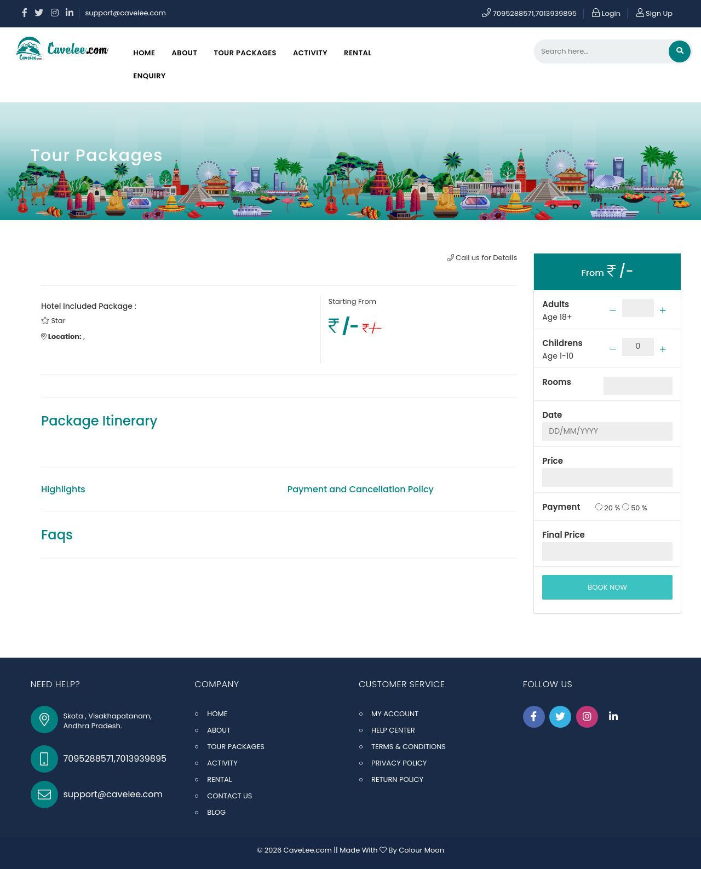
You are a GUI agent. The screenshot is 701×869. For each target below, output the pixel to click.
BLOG (216, 812)
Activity (310, 53)
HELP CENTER (393, 730)
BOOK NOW (607, 587)
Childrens (562, 343)
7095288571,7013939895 (529, 13)
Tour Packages (245, 53)
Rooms (556, 382)
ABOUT (219, 730)
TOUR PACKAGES (236, 746)
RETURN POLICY (397, 779)
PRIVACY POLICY (399, 763)
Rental (358, 53)
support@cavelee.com (125, 13)
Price (552, 461)
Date (552, 415)
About (184, 53)
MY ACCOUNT (394, 714)
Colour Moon (421, 850)
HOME (217, 714)
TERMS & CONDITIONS (408, 746)
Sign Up (654, 13)
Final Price (563, 534)
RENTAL (219, 779)
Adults (555, 304)
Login (606, 13)
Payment (561, 507)
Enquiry (149, 76)
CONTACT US (229, 796)
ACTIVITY (222, 763)
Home (144, 53)
